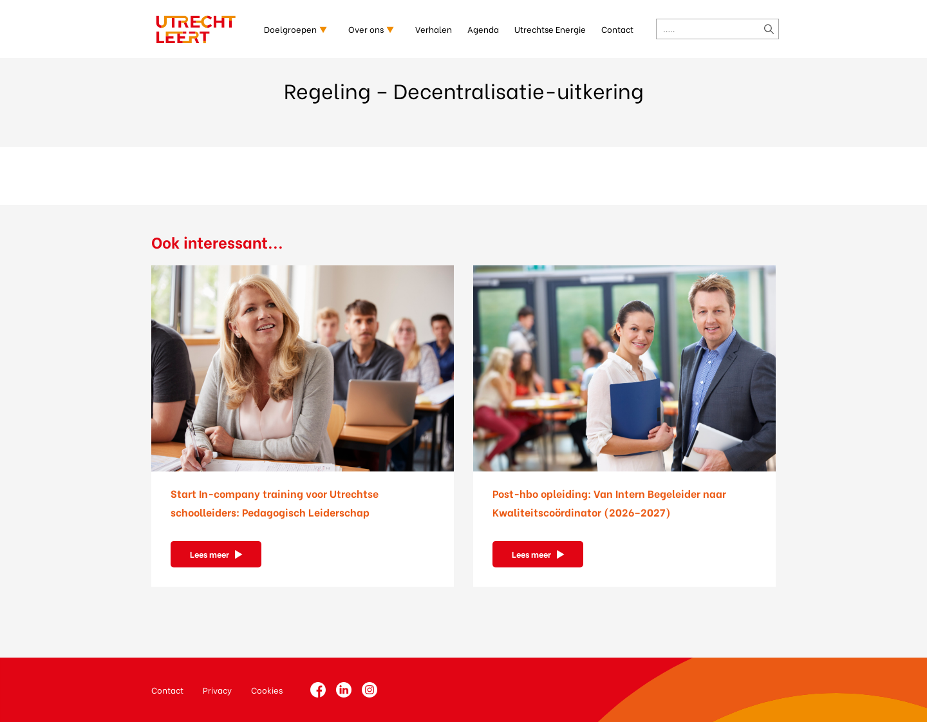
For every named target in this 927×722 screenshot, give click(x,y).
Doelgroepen (290, 29)
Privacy (217, 689)
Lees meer (209, 553)
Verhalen (433, 29)
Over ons (366, 29)
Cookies (267, 689)
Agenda (483, 29)
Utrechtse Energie (550, 29)
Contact (617, 29)
